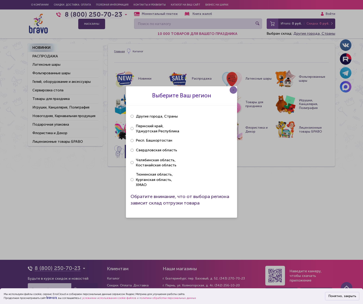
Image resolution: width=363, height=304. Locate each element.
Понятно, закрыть (342, 296)
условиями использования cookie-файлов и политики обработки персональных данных (139, 298)
